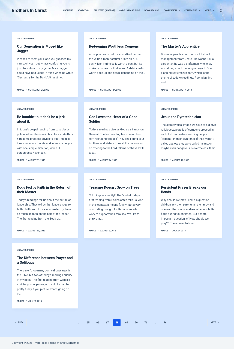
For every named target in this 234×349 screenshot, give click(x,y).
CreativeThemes (69, 342)
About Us (68, 10)
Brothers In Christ (29, 10)
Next (215, 322)
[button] (179, 10)
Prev (19, 322)
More (210, 10)
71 (145, 322)
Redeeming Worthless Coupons (114, 46)
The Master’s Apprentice (180, 46)
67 (107, 322)
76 (165, 322)
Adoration (83, 10)
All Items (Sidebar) (104, 10)
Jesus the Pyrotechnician (181, 117)
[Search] (221, 10)
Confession (172, 10)
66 (97, 322)
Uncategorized (25, 38)
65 (88, 322)
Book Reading (151, 10)
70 (136, 322)
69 (126, 322)
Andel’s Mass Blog (129, 10)
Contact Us (193, 10)
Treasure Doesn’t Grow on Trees (114, 187)
